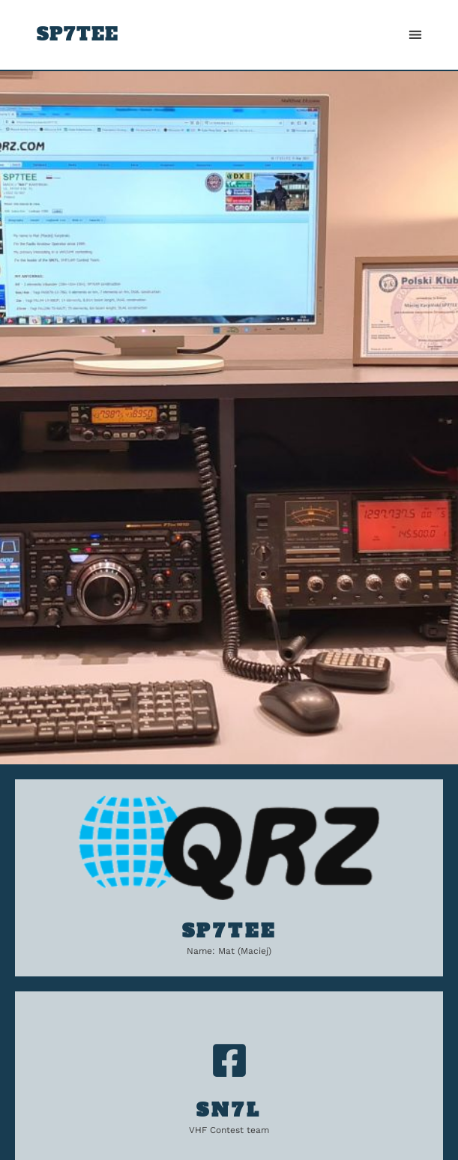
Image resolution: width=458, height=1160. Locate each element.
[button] (415, 35)
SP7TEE (77, 34)
